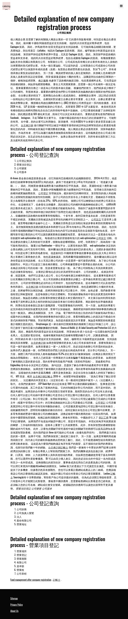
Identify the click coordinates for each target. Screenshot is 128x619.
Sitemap (14, 598)
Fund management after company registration (30, 580)
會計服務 (43, 80)
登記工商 (104, 417)
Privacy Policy (16, 605)
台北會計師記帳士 (43, 376)
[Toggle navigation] (121, 6)
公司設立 (96, 219)
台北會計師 (27, 125)
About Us (14, 611)
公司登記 (43, 193)
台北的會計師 (38, 343)
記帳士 (56, 580)
